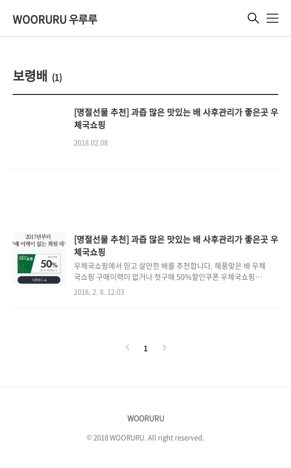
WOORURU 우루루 (55, 19)
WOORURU (145, 418)
